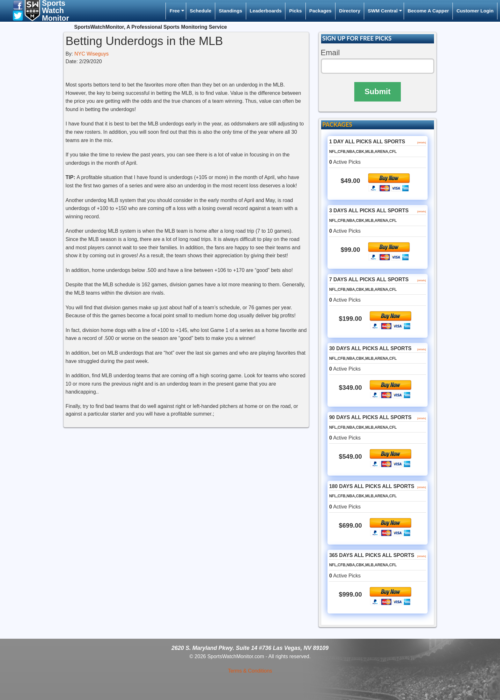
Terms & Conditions (250, 671)
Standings (230, 10)
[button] (18, 5)
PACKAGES (337, 124)
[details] (421, 142)
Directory (349, 10)
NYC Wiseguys (91, 53)
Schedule (200, 10)
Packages (320, 10)
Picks (295, 10)
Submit (377, 91)
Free (175, 10)
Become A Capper (428, 10)
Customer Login (474, 10)
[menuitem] (176, 11)
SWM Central (383, 10)
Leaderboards (266, 10)
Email (330, 52)
